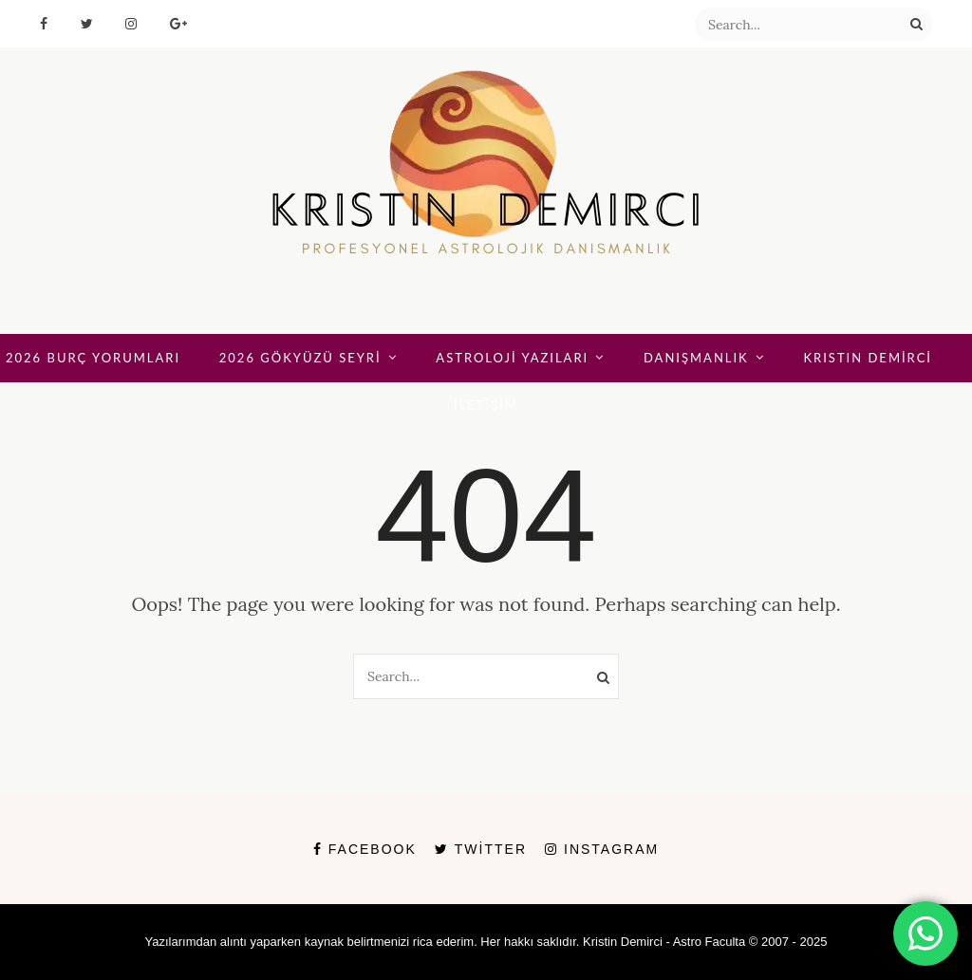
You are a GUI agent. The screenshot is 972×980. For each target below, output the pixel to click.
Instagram (602, 849)
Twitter (481, 849)
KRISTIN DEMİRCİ (867, 357)
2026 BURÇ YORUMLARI (93, 357)
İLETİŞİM (486, 405)
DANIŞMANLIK (696, 357)
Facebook (365, 849)
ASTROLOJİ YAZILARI (512, 357)
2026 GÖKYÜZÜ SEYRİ (300, 357)
